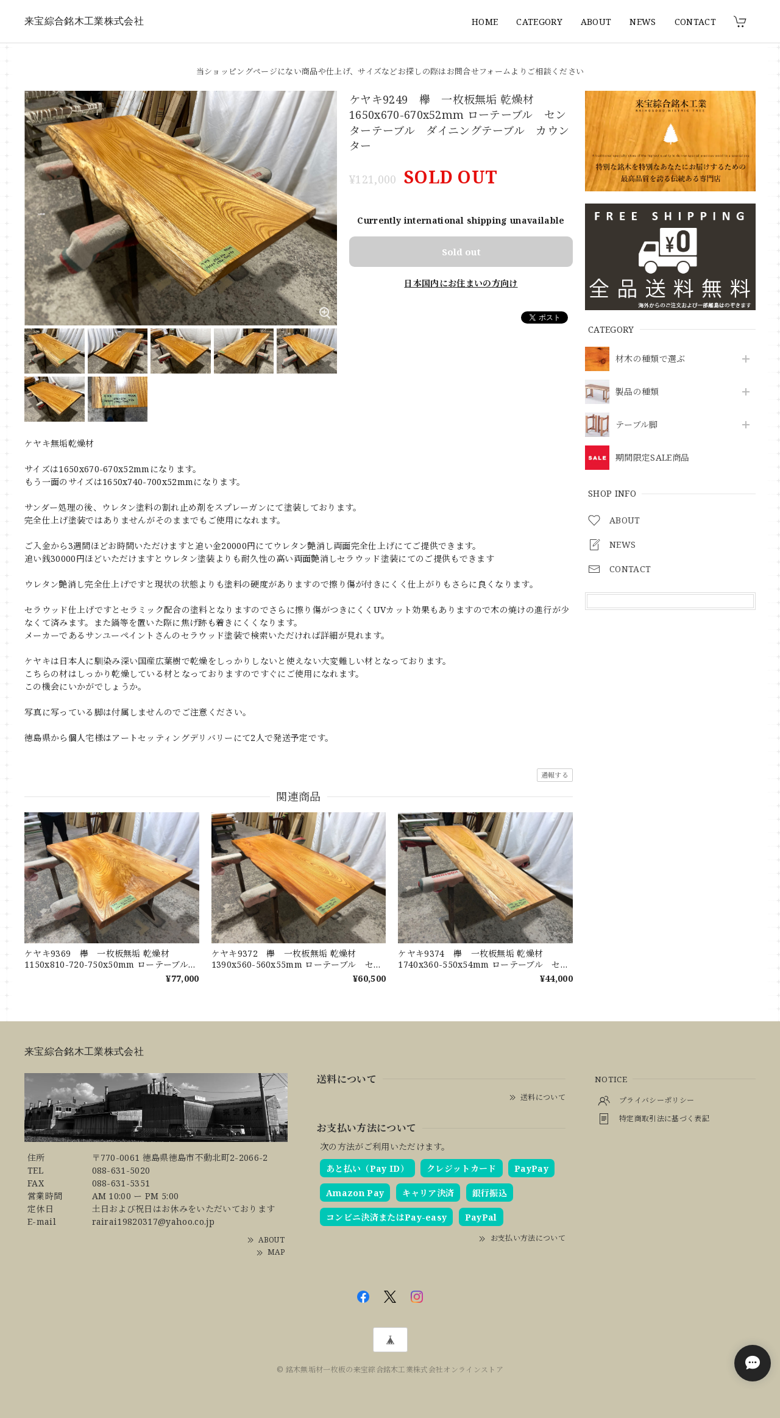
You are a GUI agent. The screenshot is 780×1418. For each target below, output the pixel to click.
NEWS (642, 21)
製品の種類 (637, 392)
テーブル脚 (636, 425)
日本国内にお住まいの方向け (460, 283)
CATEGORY (539, 21)
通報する (555, 774)
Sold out (461, 252)
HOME (485, 21)
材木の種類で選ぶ (650, 359)
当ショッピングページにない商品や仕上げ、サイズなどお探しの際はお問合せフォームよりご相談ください (390, 71)
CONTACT (695, 21)
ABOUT (596, 21)
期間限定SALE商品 (652, 458)
